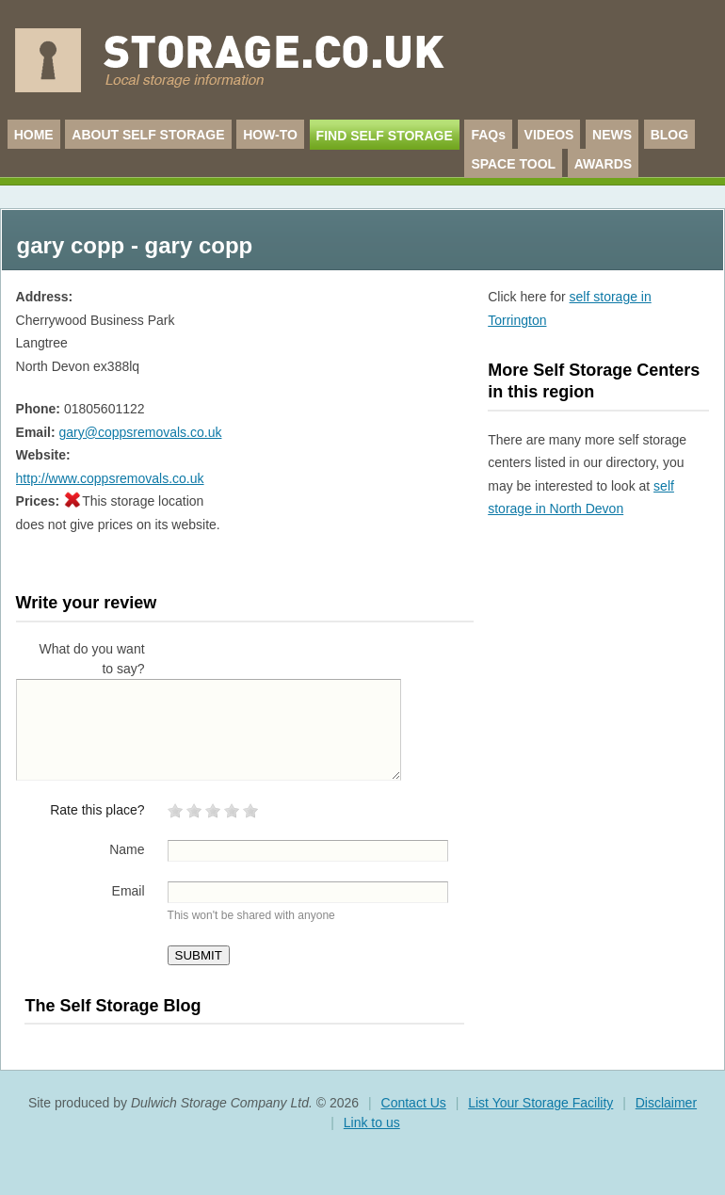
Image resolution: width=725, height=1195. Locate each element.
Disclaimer (666, 1102)
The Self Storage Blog (112, 1005)
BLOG (669, 134)
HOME (34, 134)
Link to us (372, 1122)
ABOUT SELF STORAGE (148, 134)
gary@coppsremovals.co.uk (139, 432)
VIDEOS (549, 134)
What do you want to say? (92, 658)
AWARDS (603, 163)
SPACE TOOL (513, 163)
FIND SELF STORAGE (384, 135)
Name (126, 849)
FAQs (488, 134)
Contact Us (413, 1102)
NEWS (612, 134)
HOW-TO (270, 134)
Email (128, 890)
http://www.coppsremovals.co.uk (110, 478)
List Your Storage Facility (540, 1102)
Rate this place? (97, 809)
